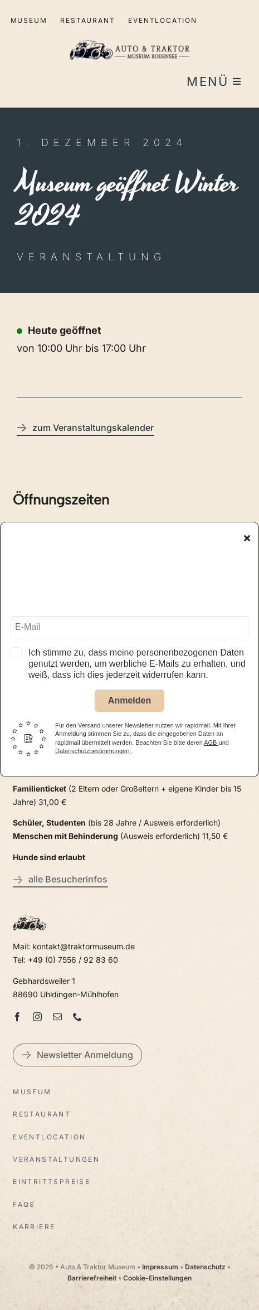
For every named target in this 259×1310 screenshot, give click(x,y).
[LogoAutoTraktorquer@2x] (130, 35)
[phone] (77, 1016)
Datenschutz (205, 1267)
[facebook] (17, 1016)
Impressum (160, 1267)
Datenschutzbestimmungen (93, 752)
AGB (211, 744)
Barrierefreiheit (91, 1278)
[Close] (247, 540)
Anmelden (129, 702)
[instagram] (37, 1016)
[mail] (57, 1016)
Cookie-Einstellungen (157, 1278)
